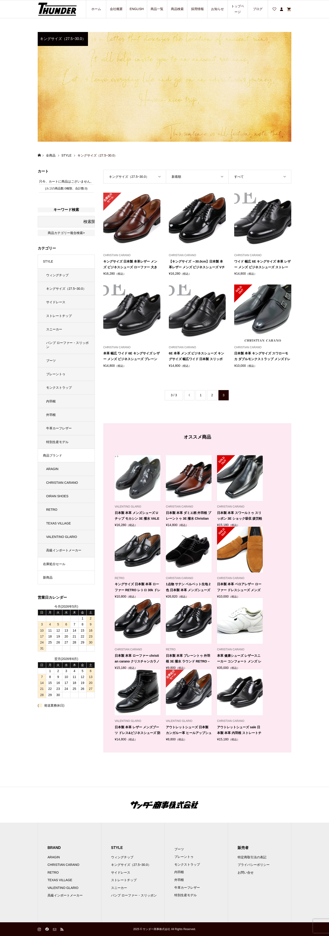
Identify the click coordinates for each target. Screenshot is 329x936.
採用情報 (197, 9)
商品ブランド (52, 455)
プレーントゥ (55, 374)
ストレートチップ (59, 316)
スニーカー (54, 329)
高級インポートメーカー (63, 550)
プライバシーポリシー (254, 865)
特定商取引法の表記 (252, 857)
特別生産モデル (57, 442)
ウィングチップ (57, 275)
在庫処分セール (54, 564)
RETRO (51, 509)
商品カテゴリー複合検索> (66, 233)
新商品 (48, 577)
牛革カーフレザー (59, 428)
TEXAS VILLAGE (58, 523)
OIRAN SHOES (57, 496)
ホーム (96, 9)
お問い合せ (246, 872)
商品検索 (177, 9)
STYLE (48, 261)
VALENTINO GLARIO (61, 537)
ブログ (258, 9)
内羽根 (51, 401)
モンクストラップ (59, 387)
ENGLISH (136, 9)
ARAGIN (52, 469)
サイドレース (55, 302)
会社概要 (116, 9)
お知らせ (217, 9)
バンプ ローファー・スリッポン (67, 345)
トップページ (237, 9)
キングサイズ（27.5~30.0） (66, 288)
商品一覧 (157, 9)
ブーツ (51, 360)
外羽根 (51, 415)
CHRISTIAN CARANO (62, 482)
